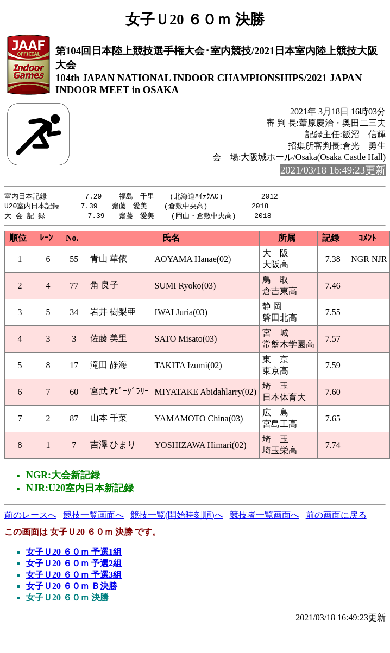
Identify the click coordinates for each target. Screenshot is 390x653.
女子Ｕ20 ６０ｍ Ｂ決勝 (71, 587)
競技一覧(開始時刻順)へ (176, 516)
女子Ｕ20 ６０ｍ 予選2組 (74, 564)
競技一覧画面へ (93, 516)
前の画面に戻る (336, 516)
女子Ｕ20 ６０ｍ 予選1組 (74, 553)
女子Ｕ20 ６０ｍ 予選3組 (74, 576)
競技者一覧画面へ (264, 516)
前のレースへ (30, 516)
